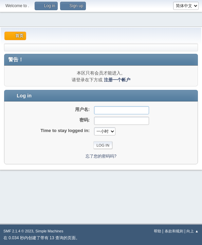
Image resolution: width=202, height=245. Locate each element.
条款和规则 (174, 231)
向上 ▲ (192, 231)
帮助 (157, 231)
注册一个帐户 (117, 79)
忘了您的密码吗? (101, 156)
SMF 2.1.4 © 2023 (18, 231)
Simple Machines (49, 231)
